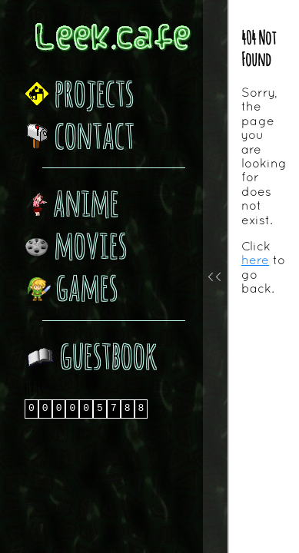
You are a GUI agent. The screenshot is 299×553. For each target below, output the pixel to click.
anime (72, 201)
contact (80, 134)
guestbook (91, 354)
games (71, 286)
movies (76, 244)
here (255, 260)
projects (79, 92)
